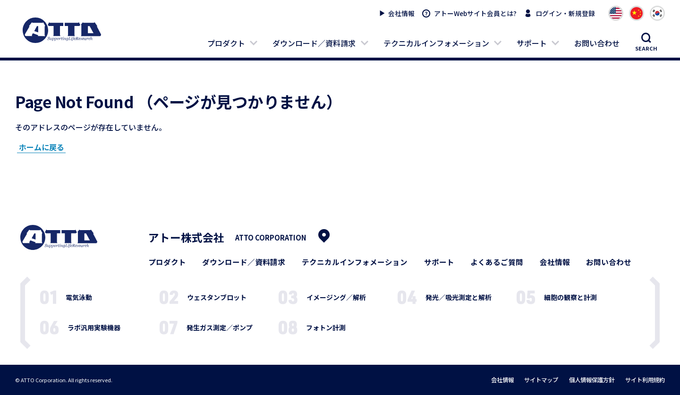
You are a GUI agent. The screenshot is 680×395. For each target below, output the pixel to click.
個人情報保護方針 (591, 380)
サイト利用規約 (645, 380)
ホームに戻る (41, 147)
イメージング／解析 (336, 297)
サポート (532, 43)
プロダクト (226, 43)
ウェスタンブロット (216, 297)
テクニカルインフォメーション (436, 43)
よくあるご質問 (496, 262)
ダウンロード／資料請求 (314, 43)
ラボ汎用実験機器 (94, 327)
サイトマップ (541, 380)
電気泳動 (79, 297)
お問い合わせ (597, 43)
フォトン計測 (326, 327)
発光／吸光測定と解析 (458, 297)
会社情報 (401, 13)
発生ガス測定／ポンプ (220, 327)
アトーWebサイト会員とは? (475, 13)
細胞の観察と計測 (570, 297)
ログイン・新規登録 (565, 13)
